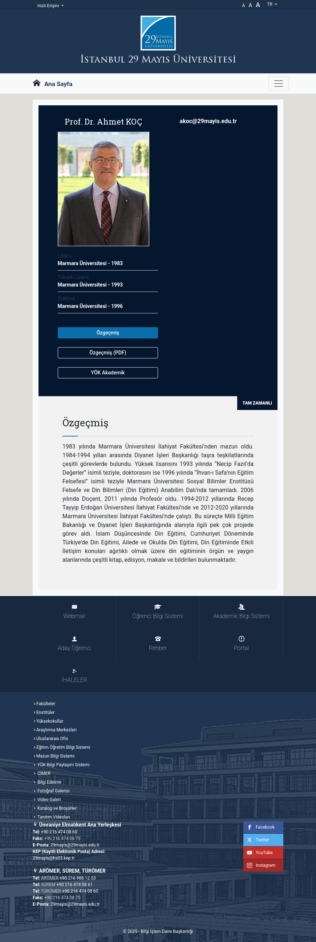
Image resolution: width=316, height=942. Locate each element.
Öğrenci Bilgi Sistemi (157, 612)
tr (272, 4)
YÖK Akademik (108, 372)
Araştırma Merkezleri (56, 729)
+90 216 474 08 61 (75, 884)
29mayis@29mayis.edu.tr (75, 845)
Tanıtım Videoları (53, 817)
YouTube (258, 852)
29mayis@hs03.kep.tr (54, 858)
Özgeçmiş (108, 333)
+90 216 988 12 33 (78, 878)
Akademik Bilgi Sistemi (241, 612)
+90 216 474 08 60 (59, 832)
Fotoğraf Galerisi (52, 790)
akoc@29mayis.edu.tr (208, 121)
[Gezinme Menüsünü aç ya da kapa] (278, 83)
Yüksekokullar (49, 721)
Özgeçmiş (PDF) (107, 353)
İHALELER (74, 675)
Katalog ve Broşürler (56, 808)
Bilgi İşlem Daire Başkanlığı (167, 931)
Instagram (259, 865)
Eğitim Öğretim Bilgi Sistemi (63, 747)
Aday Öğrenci (74, 643)
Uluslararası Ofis (52, 738)
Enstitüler (45, 712)
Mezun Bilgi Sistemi (55, 756)
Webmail (74, 612)
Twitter (256, 840)
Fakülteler (45, 703)
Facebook (259, 827)
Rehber (158, 643)
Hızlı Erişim (48, 5)
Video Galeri (48, 799)
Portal (241, 643)
